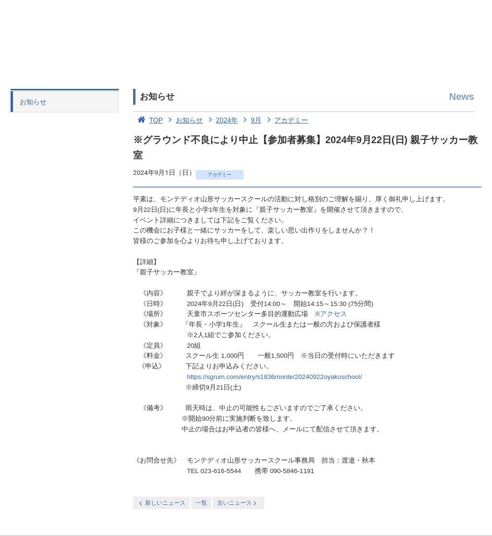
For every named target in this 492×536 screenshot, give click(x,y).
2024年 (221, 120)
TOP (148, 120)
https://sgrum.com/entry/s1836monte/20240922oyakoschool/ (274, 376)
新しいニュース (161, 503)
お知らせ (33, 102)
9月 (250, 120)
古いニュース (237, 503)
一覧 (201, 502)
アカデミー (285, 120)
